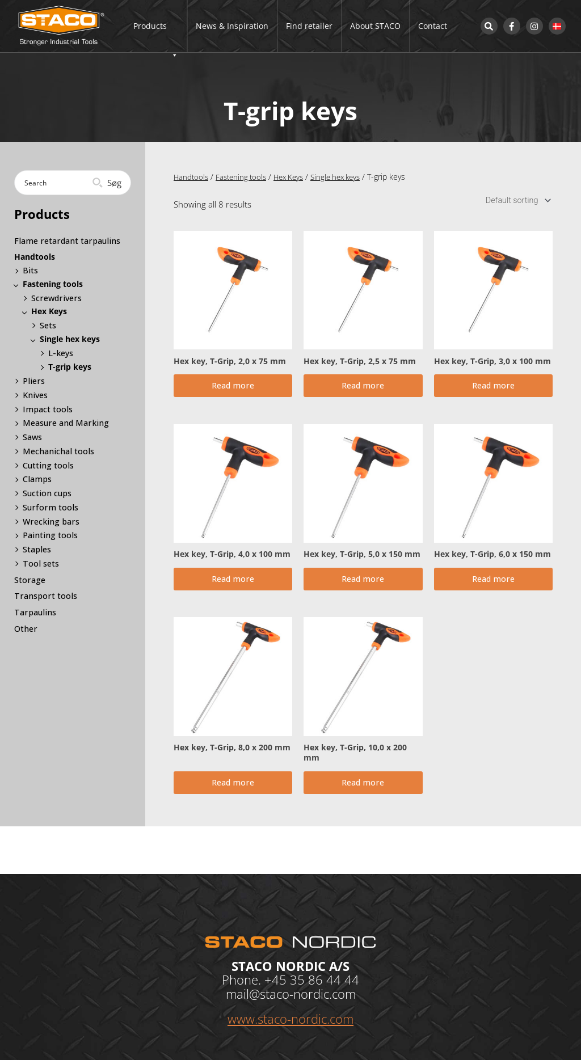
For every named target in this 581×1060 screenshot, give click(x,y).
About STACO (375, 25)
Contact (432, 25)
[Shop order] (515, 201)
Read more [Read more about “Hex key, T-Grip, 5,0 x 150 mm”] (363, 588)
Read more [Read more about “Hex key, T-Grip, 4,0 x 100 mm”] (233, 588)
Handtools (192, 176)
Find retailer (309, 25)
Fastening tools (244, 176)
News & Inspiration (232, 25)
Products (155, 36)
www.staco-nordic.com (290, 1018)
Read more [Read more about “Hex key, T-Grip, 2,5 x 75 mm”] (363, 389)
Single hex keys (346, 176)
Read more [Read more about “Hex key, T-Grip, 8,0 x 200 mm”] (233, 798)
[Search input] (58, 183)
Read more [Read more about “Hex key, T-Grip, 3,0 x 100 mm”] (493, 389)
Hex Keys (295, 176)
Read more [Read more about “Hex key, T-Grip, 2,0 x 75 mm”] (233, 389)
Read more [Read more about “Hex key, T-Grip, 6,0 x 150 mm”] (493, 588)
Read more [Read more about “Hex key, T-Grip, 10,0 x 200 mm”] (363, 798)
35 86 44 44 (324, 978)
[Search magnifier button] (108, 182)
